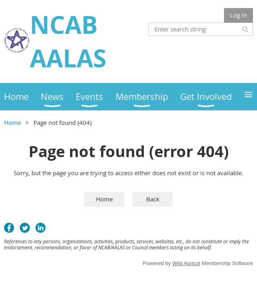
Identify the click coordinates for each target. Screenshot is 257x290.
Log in (238, 15)
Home (12, 122)
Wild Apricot (186, 263)
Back (153, 199)
